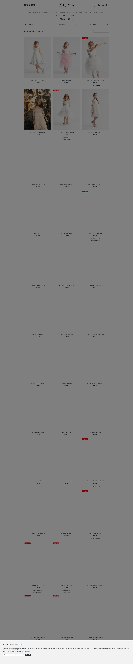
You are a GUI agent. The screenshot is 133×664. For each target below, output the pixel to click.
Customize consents (19, 654)
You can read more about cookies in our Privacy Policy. (17, 651)
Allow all (28, 654)
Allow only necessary (8, 654)
